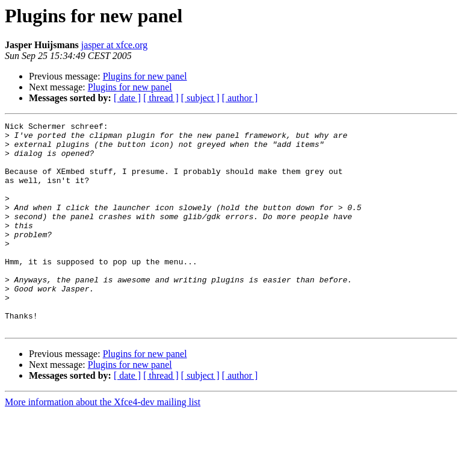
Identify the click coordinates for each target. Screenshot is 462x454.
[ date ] (127, 98)
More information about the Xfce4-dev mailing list (102, 443)
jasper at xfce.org (114, 45)
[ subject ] (200, 98)
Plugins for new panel (145, 76)
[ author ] (240, 98)
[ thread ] (161, 98)
